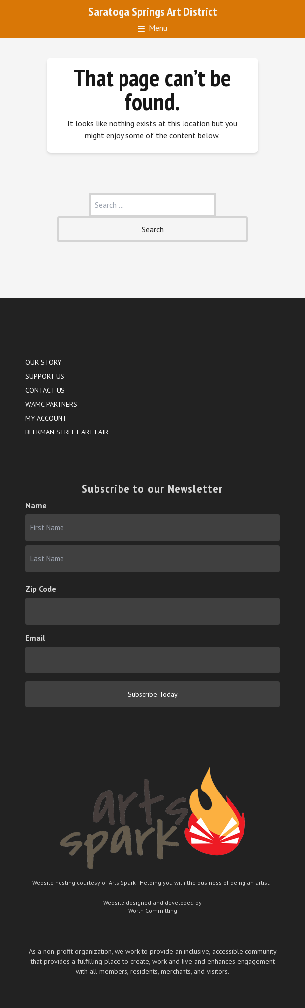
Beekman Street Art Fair (66, 432)
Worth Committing (152, 910)
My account (46, 418)
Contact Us (45, 390)
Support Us (44, 376)
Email (35, 638)
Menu (152, 28)
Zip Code (40, 589)
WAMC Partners (51, 404)
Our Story (43, 362)
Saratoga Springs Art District (152, 11)
